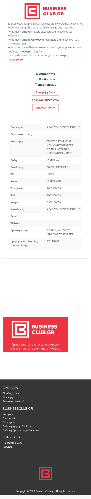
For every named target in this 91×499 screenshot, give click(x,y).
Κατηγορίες (9, 414)
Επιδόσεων (47, 79)
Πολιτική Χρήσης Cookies (17, 426)
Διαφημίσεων (47, 84)
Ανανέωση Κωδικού (13, 401)
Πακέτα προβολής (12, 443)
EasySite (7, 446)
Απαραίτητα (47, 73)
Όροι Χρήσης (10, 422)
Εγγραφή (8, 397)
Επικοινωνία (9, 418)
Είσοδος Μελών (11, 393)
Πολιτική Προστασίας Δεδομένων (21, 430)
